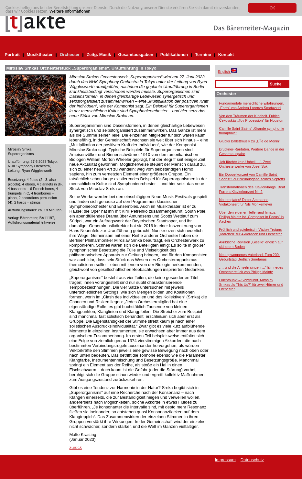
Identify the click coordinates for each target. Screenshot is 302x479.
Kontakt (226, 54)
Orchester (70, 54)
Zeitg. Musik (99, 54)
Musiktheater (40, 54)
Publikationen (174, 54)
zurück (76, 447)
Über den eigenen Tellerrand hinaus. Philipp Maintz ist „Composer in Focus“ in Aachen (251, 216)
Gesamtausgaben (135, 54)
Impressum (225, 459)
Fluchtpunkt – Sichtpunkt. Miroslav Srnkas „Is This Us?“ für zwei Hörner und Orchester (251, 284)
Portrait (12, 54)
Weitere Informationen (69, 11)
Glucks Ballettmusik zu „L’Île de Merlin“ (249, 141)
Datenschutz (252, 459)
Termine (203, 54)
